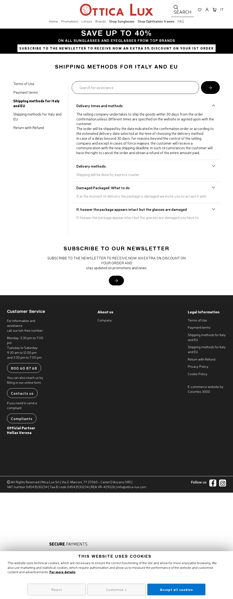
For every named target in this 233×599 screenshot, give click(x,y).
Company (104, 320)
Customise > (116, 589)
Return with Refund (28, 127)
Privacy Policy (198, 366)
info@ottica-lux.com (131, 487)
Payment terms (25, 92)
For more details (62, 572)
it (221, 10)
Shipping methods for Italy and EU (36, 103)
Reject (57, 589)
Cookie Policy (197, 374)
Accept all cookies (176, 589)
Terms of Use (23, 83)
